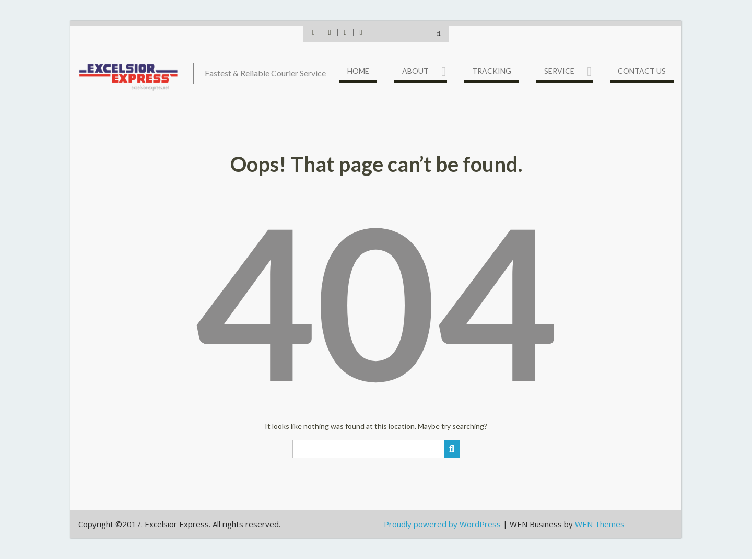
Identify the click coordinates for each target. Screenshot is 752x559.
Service (559, 70)
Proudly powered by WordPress (442, 524)
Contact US (642, 70)
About (415, 70)
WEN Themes (600, 524)
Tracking (491, 70)
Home (358, 70)
